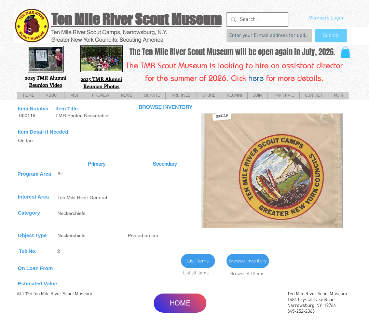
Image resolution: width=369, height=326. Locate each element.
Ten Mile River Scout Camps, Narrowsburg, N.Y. (109, 32)
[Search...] (257, 19)
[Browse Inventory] (248, 261)
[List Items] (198, 261)
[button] (345, 52)
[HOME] (180, 303)
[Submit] (331, 35)
